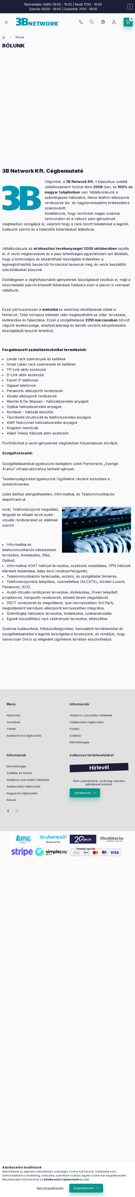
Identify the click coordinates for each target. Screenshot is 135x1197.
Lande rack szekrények (26, 359)
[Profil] (114, 22)
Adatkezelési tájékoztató (87, 722)
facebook (8, 811)
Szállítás (75, 735)
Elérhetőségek (79, 742)
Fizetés (74, 728)
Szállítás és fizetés (19, 773)
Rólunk (11, 800)
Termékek (13, 722)
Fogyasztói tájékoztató (22, 793)
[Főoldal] (3, 37)
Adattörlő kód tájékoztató (24, 735)
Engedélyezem (84, 1188)
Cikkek (11, 728)
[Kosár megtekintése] (128, 22)
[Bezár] (130, 6)
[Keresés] (91, 22)
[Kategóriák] (6, 22)
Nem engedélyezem (50, 1188)
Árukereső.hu (53, 842)
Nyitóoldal (13, 715)
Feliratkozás (82, 793)
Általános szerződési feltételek (91, 715)
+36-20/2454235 (81, 22)
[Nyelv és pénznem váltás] (102, 22)
